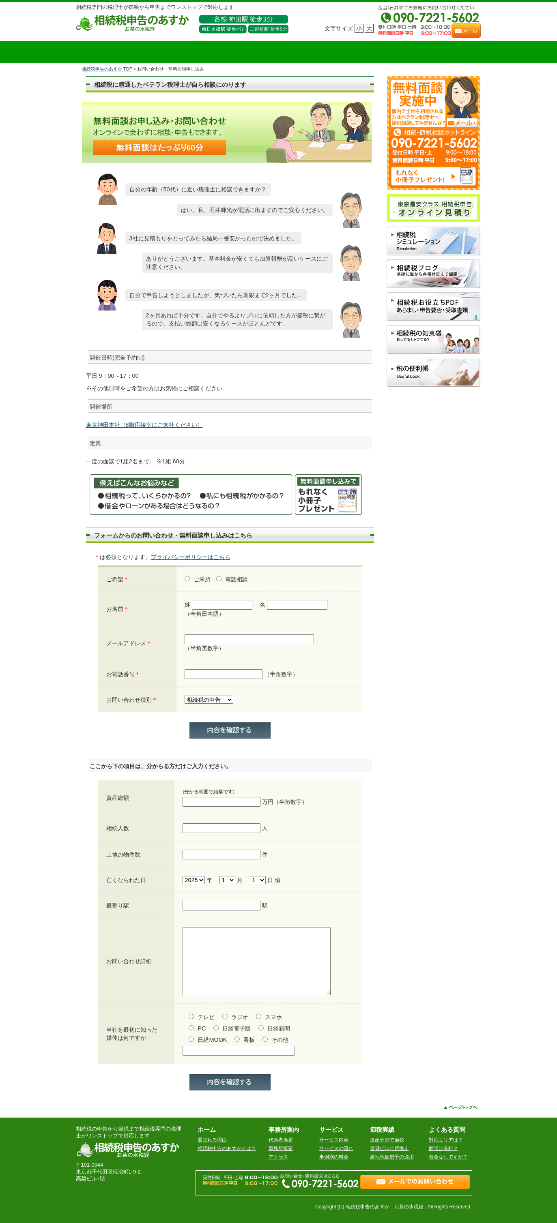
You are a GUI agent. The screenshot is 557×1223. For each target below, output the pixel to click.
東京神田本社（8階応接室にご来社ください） (144, 425)
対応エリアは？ (446, 1139)
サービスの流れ (336, 1148)
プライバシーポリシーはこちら (190, 557)
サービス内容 (333, 1139)
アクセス (278, 1156)
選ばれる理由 (212, 1139)
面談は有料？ (443, 1148)
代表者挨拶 (281, 1139)
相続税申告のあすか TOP (107, 68)
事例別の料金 (333, 1156)
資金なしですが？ (448, 1156)
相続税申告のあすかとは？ (227, 1148)
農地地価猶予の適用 (392, 1156)
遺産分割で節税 (387, 1139)
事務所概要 (281, 1148)
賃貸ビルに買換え (389, 1148)
